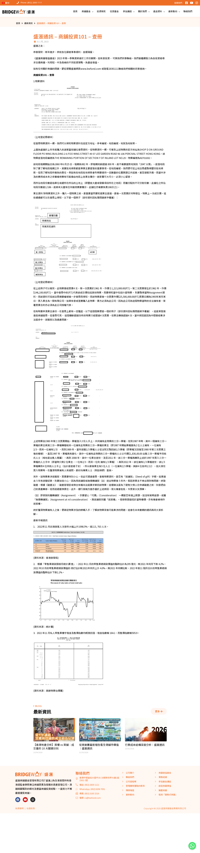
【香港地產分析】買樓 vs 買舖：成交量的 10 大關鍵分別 (53, 746)
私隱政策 (31, 808)
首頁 (75, 11)
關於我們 (142, 11)
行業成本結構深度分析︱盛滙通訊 (145, 745)
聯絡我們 (187, 11)
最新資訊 (28, 23)
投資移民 (101, 11)
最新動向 (172, 11)
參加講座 (127, 11)
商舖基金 (86, 11)
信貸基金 (114, 11)
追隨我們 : (178, 3)
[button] (159, 711)
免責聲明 (19, 808)
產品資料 (157, 11)
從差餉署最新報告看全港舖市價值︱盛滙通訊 (99, 746)
